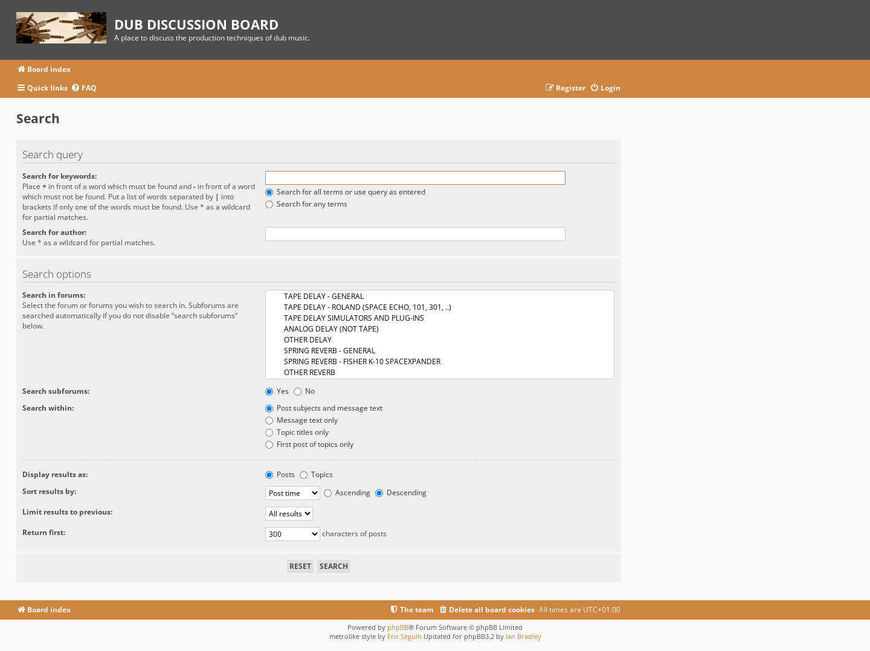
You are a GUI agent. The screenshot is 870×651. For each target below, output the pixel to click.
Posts (280, 474)
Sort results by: (49, 491)
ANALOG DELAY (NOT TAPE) (439, 329)
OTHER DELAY (439, 340)
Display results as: (55, 474)
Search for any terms (306, 204)
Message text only (301, 420)
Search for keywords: (59, 176)
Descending (401, 492)
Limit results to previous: (67, 512)
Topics (316, 474)
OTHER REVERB (439, 372)
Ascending (347, 492)
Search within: (48, 408)
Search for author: (54, 232)
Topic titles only (297, 432)
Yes (277, 391)
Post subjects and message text (323, 408)
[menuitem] (84, 88)
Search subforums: (55, 391)
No (304, 391)
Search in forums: (53, 295)
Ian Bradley (523, 636)
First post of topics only (309, 444)
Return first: (43, 532)
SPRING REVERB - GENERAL (439, 350)
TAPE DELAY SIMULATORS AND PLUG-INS (439, 318)
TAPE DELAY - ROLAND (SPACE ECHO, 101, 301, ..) (439, 307)
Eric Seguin (404, 636)
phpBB (397, 627)
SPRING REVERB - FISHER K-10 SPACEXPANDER (439, 361)
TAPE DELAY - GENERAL (439, 296)
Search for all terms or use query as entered (345, 192)
